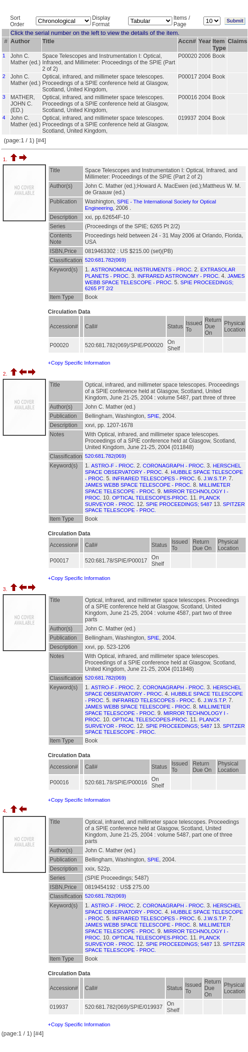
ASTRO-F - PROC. (113, 465)
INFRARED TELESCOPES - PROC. (154, 478)
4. (6, 811)
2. (6, 374)
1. (6, 159)
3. (6, 589)
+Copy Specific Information (79, 363)
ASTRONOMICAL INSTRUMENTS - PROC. (141, 269)
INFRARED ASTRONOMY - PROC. (178, 276)
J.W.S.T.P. (215, 478)
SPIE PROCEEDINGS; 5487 (179, 504)
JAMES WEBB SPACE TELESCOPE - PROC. (138, 485)
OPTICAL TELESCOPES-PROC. (150, 498)
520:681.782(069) (105, 260)
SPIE (153, 416)
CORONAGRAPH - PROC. (174, 465)
